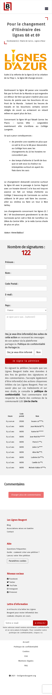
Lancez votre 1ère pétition (18, 556)
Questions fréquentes (16, 549)
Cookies (26, 651)
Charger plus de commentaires (26, 495)
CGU (26, 656)
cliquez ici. (38, 633)
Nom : (8, 273)
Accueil (26, 642)
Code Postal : (11, 284)
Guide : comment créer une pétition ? (23, 552)
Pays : (8, 305)
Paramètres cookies (17, 561)
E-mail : (9, 294)
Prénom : (9, 262)
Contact (10, 532)
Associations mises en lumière (20, 528)
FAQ (26, 666)
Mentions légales (26, 661)
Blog (9, 525)
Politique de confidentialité (26, 647)
